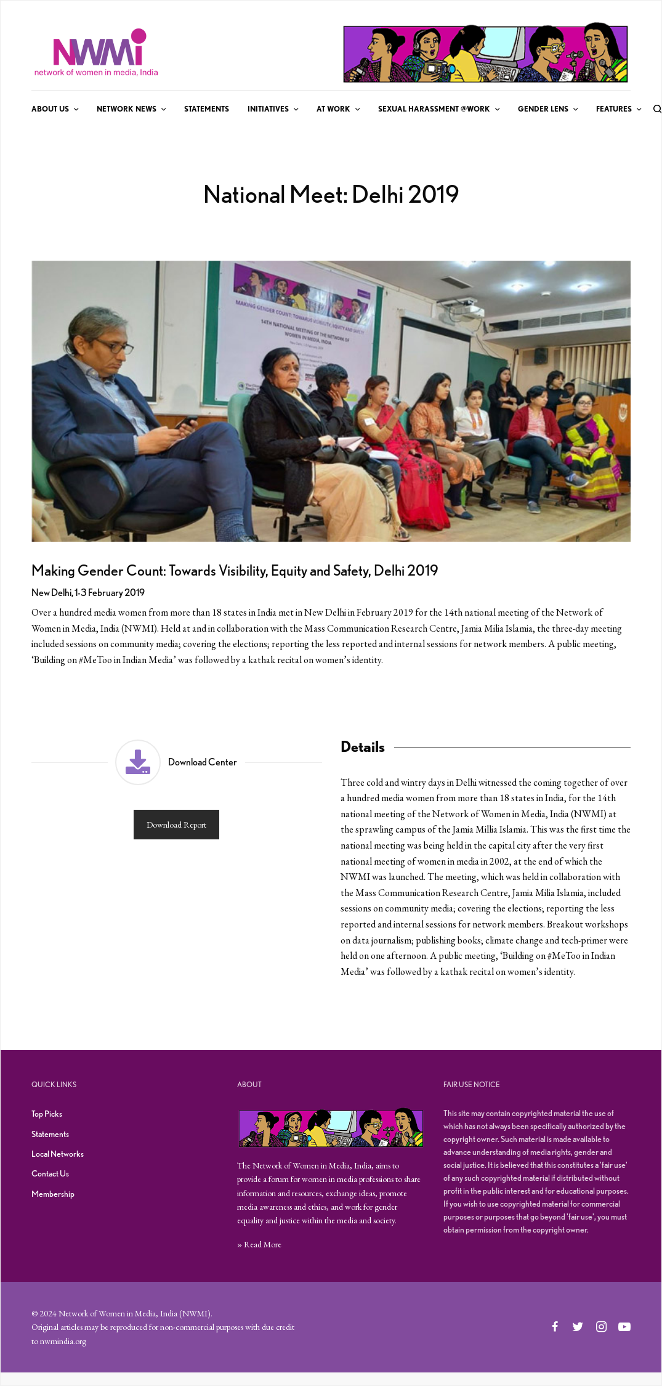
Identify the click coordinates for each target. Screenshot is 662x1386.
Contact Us (50, 1173)
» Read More (259, 1244)
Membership (53, 1194)
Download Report (176, 824)
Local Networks (57, 1154)
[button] (176, 797)
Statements (50, 1134)
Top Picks (46, 1114)
